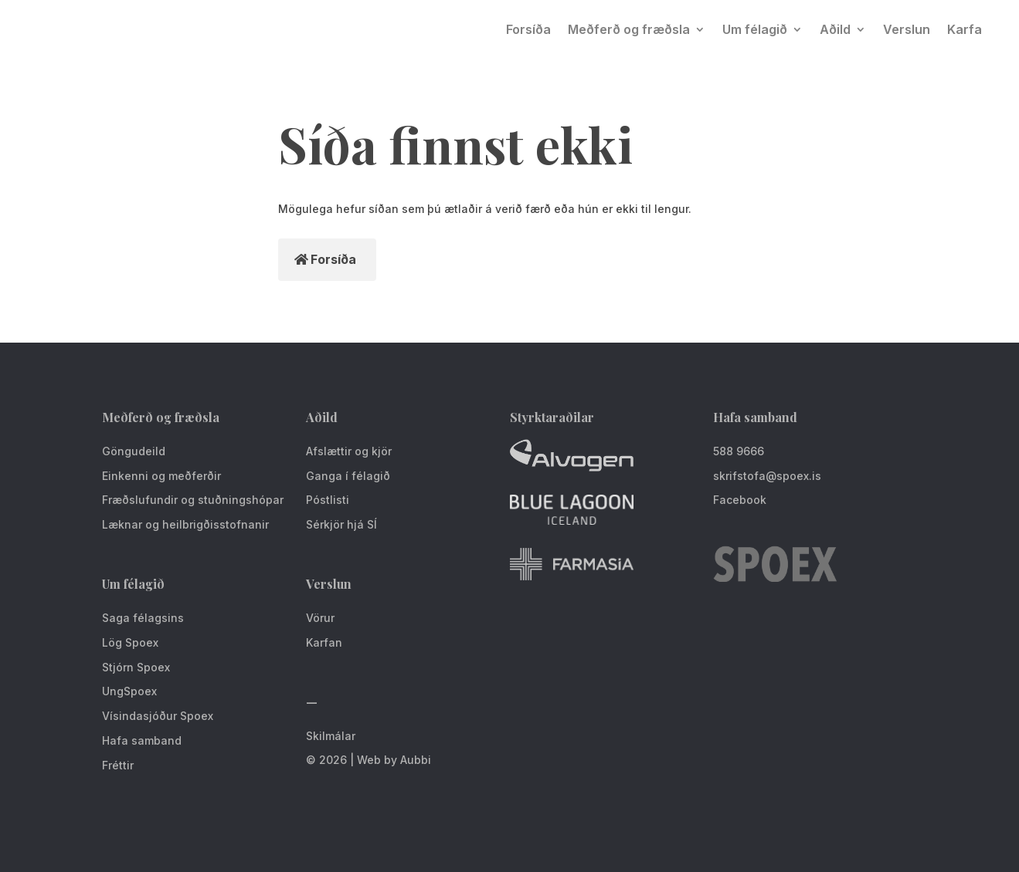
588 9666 (738, 451)
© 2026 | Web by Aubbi (368, 759)
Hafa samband (142, 740)
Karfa (964, 29)
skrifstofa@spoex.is (767, 475)
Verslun (906, 29)
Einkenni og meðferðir (161, 475)
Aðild (835, 29)
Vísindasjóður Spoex (157, 715)
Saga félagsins (143, 617)
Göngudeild (133, 451)
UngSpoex (129, 691)
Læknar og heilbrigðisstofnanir (185, 524)
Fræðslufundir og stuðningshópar (193, 499)
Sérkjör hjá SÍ (341, 524)
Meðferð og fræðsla (629, 29)
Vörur (320, 617)
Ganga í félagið (348, 475)
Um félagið (754, 29)
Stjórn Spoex (136, 667)
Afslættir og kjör (349, 451)
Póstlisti (327, 499)
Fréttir (118, 765)
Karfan (324, 642)
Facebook (739, 499)
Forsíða (528, 29)
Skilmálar (330, 735)
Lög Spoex (130, 642)
